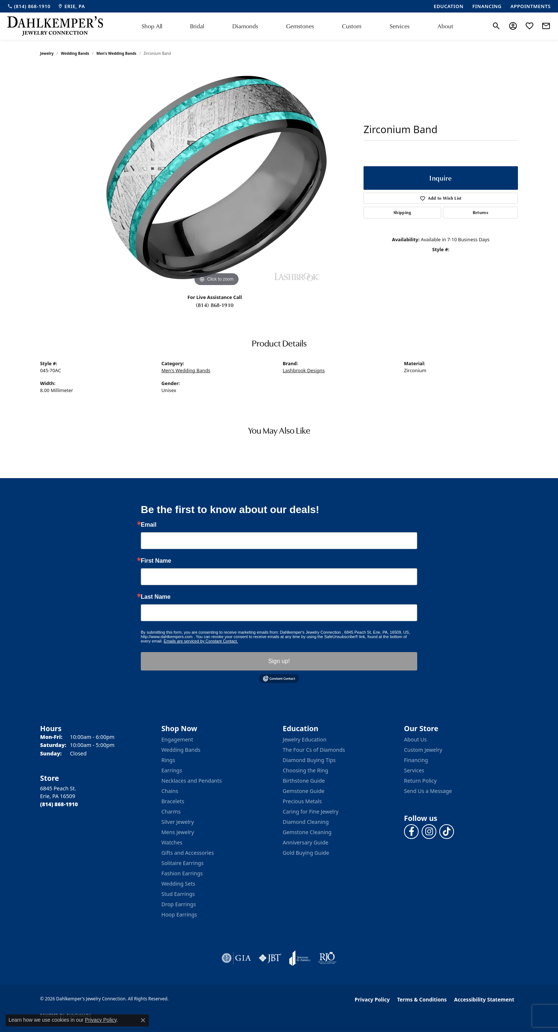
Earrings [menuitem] (171, 770)
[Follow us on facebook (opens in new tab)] (411, 831)
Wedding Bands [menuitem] (180, 749)
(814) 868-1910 (214, 305)
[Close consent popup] (143, 1020)
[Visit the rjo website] (327, 958)
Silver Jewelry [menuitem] (177, 821)
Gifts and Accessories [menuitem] (187, 852)
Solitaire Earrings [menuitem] (182, 863)
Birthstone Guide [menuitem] (304, 780)
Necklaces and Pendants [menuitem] (191, 780)
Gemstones (300, 26)
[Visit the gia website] (236, 958)
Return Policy (420, 780)
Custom (351, 26)
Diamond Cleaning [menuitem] (306, 821)
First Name (156, 561)
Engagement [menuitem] (177, 739)
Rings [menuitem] (168, 760)
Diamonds (245, 26)
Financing (416, 760)
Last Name (156, 597)
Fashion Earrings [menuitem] (182, 873)
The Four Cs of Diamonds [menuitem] (314, 749)
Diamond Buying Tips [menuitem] (309, 760)
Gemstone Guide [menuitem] (304, 790)
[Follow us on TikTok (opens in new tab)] (446, 831)
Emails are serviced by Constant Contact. (201, 641)
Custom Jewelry (423, 749)
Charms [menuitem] (170, 811)
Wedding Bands (75, 53)
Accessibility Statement (484, 999)
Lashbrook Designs (304, 370)
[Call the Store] (59, 804)
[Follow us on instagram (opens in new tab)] (429, 831)
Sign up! (279, 661)
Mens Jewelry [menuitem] (177, 832)
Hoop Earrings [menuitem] (179, 914)
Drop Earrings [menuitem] (178, 904)
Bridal (197, 26)
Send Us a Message (428, 790)
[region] (216, 177)
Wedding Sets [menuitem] (178, 883)
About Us (415, 739)
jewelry (47, 53)
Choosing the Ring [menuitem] (305, 770)
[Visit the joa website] (300, 958)
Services (399, 26)
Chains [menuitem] (169, 790)
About (445, 26)
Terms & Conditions (422, 999)
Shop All (152, 26)
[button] (496, 26)
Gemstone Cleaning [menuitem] (307, 832)
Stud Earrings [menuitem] (178, 893)
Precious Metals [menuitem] (302, 801)
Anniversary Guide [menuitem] (305, 842)
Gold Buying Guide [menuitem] (306, 852)
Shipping (402, 212)
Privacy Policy (372, 999)
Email (149, 525)
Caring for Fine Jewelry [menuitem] (311, 811)
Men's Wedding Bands (116, 53)
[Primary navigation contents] (297, 26)
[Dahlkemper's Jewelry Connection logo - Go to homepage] (55, 26)
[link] (28, 6)
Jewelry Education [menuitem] (304, 739)
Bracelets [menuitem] (172, 801)
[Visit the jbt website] (270, 958)
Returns (480, 212)
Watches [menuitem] (171, 842)
